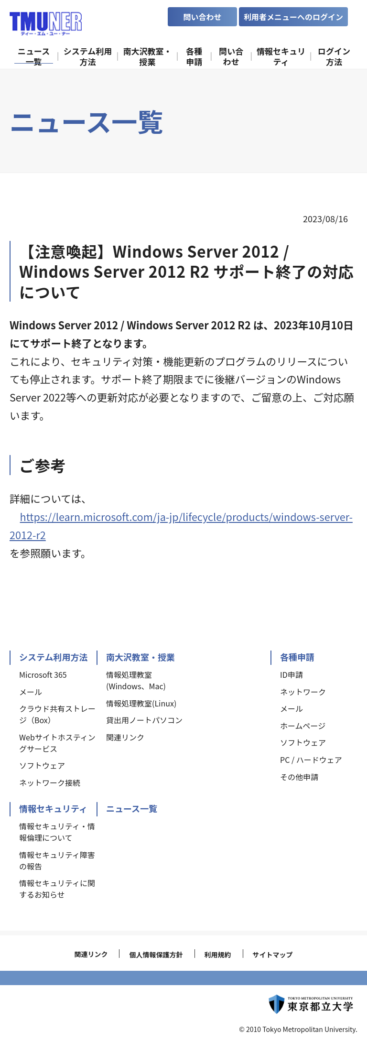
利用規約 (218, 954)
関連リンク (91, 954)
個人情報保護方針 (156, 954)
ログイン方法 (334, 56)
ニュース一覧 (131, 808)
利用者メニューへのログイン (293, 16)
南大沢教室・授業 (140, 657)
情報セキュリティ (53, 808)
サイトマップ (273, 954)
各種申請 (297, 657)
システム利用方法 (53, 657)
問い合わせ (202, 16)
